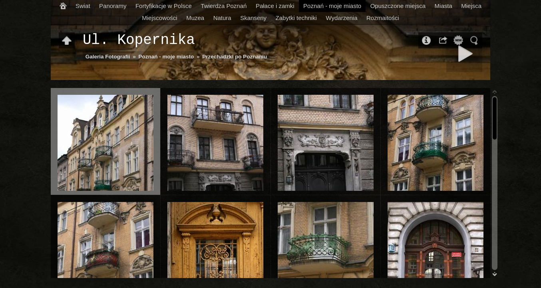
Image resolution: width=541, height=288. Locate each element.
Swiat (83, 5)
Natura (222, 17)
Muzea (195, 17)
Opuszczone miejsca (398, 5)
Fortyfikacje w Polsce (163, 5)
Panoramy (112, 5)
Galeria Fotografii (108, 57)
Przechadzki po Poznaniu (234, 57)
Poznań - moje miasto (332, 5)
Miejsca (471, 5)
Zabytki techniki (296, 17)
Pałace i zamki (275, 5)
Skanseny (253, 17)
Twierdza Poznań (224, 5)
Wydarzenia (341, 17)
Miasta (443, 5)
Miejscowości (159, 17)
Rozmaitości (382, 17)
